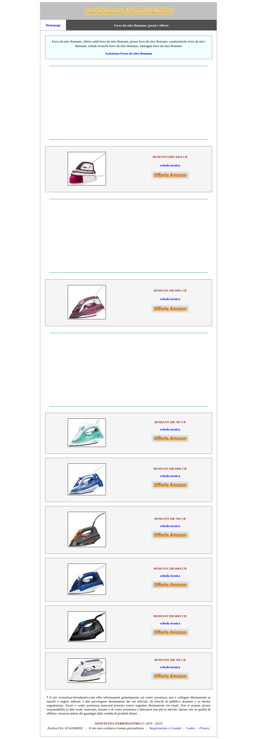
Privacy (204, 728)
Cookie (190, 728)
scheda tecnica (170, 165)
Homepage (53, 25)
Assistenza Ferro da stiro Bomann (128, 53)
